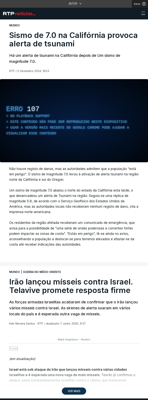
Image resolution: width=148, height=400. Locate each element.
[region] (74, 120)
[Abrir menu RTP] (74, 3)
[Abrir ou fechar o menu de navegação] (142, 14)
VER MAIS (74, 391)
